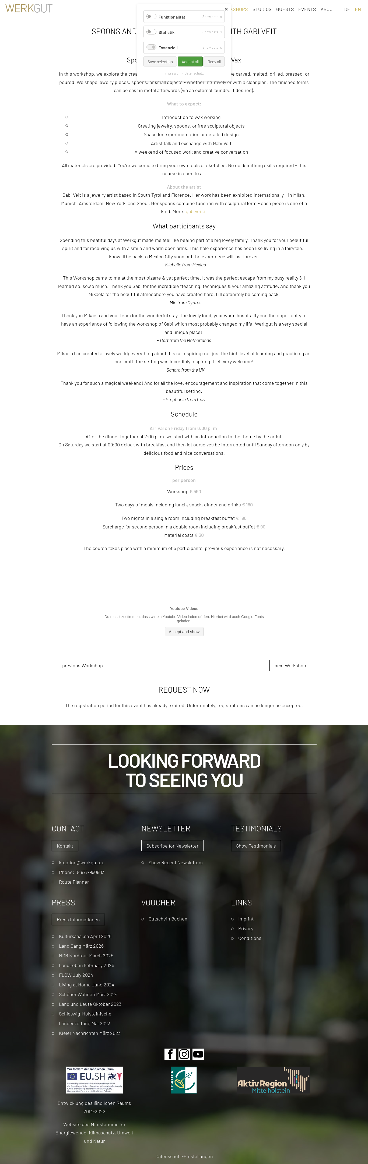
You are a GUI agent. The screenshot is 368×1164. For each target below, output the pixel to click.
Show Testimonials (256, 845)
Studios (262, 9)
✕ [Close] (226, 9)
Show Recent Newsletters (176, 862)
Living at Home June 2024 (86, 984)
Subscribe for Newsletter (172, 845)
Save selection (160, 61)
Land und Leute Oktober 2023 (90, 1004)
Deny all (214, 61)
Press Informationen (78, 919)
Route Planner (74, 882)
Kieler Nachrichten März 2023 (90, 1033)
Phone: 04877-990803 (81, 872)
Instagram (184, 1054)
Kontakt (65, 845)
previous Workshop (82, 665)
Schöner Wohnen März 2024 (88, 994)
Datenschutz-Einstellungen (184, 1156)
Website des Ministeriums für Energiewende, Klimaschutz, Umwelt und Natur (94, 1132)
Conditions (249, 938)
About (328, 9)
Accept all (190, 61)
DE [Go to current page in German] (347, 9)
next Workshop (290, 665)
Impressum (172, 73)
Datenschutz (194, 73)
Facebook (170, 1054)
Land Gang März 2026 (81, 946)
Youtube (198, 1054)
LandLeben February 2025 (86, 965)
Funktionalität (172, 16)
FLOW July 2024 (76, 975)
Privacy (245, 928)
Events (307, 9)
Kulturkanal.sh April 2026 (85, 936)
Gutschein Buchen (168, 918)
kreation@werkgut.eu (81, 862)
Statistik (166, 32)
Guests (285, 9)
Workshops (234, 9)
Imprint (246, 918)
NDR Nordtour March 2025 (86, 955)
